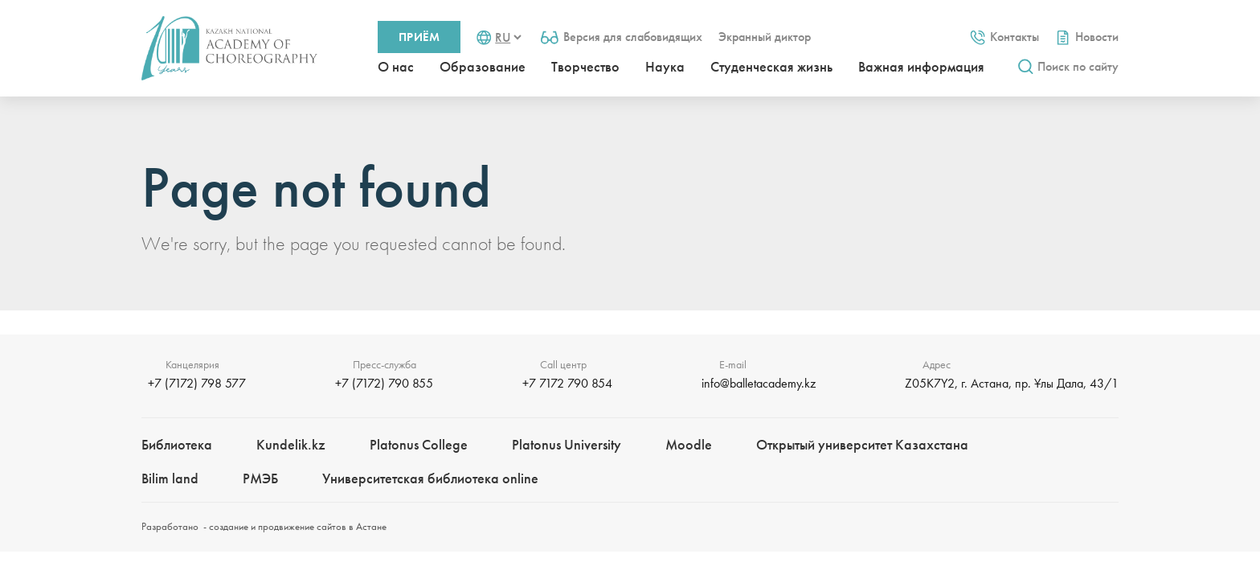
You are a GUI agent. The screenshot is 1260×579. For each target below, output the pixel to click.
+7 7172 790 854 (567, 383)
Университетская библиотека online (430, 478)
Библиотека (176, 444)
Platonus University (566, 444)
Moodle (688, 444)
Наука (665, 66)
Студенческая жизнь (771, 66)
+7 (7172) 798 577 (197, 383)
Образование (483, 66)
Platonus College (419, 444)
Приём (419, 37)
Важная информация (921, 66)
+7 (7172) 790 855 (384, 383)
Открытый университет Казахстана (862, 444)
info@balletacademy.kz (759, 383)
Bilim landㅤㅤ (169, 478)
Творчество (585, 66)
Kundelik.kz (290, 444)
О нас (396, 66)
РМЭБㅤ (260, 478)
